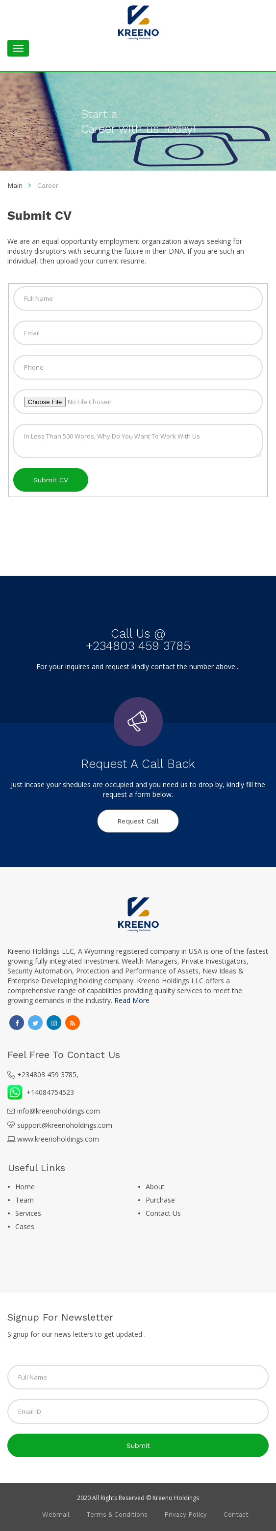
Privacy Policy (185, 1514)
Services (28, 1213)
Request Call (138, 821)
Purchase (160, 1200)
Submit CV (50, 480)
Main (15, 185)
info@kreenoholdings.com (58, 1111)
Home (25, 1186)
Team (24, 1200)
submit (138, 1445)
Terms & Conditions (117, 1514)
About (155, 1186)
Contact (236, 1514)
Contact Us (163, 1213)
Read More (132, 1000)
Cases (24, 1226)
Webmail (56, 1514)
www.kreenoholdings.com (58, 1139)
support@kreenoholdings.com (64, 1125)
